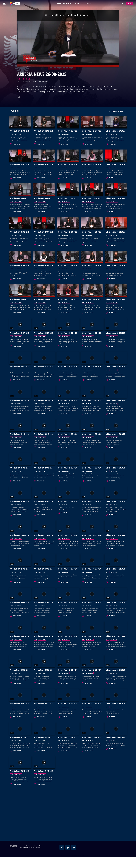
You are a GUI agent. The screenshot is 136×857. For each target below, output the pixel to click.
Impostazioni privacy (98, 851)
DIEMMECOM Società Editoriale (30, 844)
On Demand (68, 4)
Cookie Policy (75, 851)
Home (59, 4)
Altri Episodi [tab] (15, 111)
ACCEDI (129, 4)
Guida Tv (89, 4)
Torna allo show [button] (116, 111)
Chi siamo (61, 851)
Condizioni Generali (85, 851)
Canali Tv (79, 4)
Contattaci (108, 851)
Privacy (68, 851)
